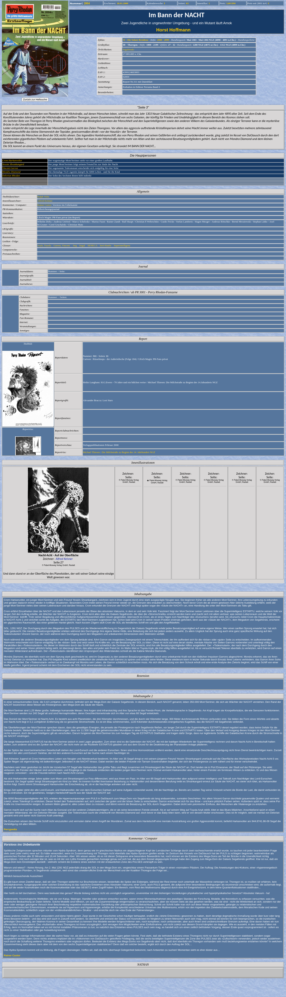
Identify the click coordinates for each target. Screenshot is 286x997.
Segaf (82, 245)
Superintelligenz (122, 245)
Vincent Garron (10, 168)
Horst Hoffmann (176, 29)
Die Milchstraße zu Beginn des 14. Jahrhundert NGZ (128, 452)
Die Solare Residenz (137, 39)
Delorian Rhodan (11, 175)
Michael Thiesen (91, 452)
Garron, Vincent (62, 245)
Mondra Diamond (11, 171)
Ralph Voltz (43, 196)
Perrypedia (10, 829)
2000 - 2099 (163, 39)
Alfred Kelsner (44, 200)
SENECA (93, 245)
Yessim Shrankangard (13, 164)
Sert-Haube (106, 245)
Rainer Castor (44, 205)
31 (124, 39)
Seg (74, 245)
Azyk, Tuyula (44, 245)
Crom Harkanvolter (12, 160)
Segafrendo (128, 49)
